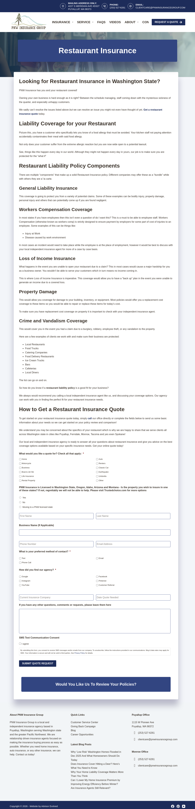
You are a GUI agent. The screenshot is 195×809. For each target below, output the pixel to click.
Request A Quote (168, 22)
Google (25, 577)
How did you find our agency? (37, 570)
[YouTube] (183, 803)
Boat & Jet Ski (28, 472)
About (132, 22)
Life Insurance (28, 476)
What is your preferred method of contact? (45, 551)
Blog (73, 727)
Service (86, 22)
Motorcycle (26, 463)
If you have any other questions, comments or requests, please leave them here (65, 605)
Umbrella (102, 476)
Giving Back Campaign (83, 723)
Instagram (26, 581)
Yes (24, 497)
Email (101, 558)
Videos (115, 22)
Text (23, 558)
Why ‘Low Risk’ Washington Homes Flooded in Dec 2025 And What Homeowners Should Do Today (96, 753)
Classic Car (103, 468)
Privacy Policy (79, 653)
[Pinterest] (178, 803)
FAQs (101, 22)
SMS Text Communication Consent (39, 637)
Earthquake (103, 472)
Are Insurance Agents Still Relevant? (90, 785)
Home (24, 459)
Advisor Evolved (49, 803)
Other (101, 480)
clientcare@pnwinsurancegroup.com (160, 7)
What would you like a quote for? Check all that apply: (51, 453)
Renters (102, 463)
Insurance (63, 22)
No (23, 502)
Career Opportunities (82, 731)
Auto (101, 459)
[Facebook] (172, 803)
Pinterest (102, 581)
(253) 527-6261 (117, 7)
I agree (25, 643)
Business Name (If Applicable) (36, 525)
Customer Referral (106, 585)
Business (26, 468)
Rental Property (28, 480)
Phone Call (26, 562)
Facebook (103, 577)
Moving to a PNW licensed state (37, 507)
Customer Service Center (84, 719)
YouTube (25, 585)
